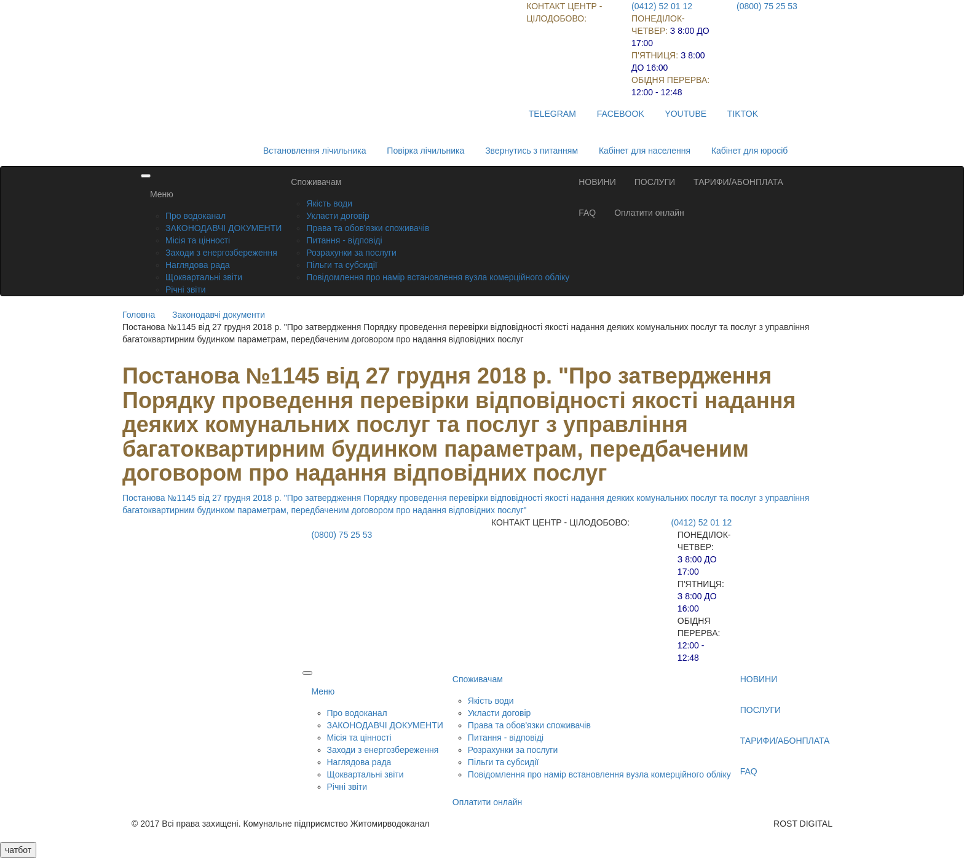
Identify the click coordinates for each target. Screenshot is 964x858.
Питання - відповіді (344, 240)
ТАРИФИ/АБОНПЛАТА (738, 182)
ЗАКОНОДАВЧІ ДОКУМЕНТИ (223, 228)
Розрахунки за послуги (351, 253)
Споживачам (316, 182)
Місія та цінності (197, 240)
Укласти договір (337, 216)
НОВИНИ (597, 182)
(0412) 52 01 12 (661, 6)
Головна (138, 315)
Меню (161, 194)
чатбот (18, 850)
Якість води (329, 203)
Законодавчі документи (218, 315)
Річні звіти (185, 289)
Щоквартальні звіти (203, 277)
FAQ (587, 213)
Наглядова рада (197, 265)
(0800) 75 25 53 (767, 6)
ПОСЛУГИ (654, 182)
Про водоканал (195, 216)
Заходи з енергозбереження (221, 253)
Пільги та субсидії (341, 265)
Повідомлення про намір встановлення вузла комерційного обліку (437, 277)
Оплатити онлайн (649, 213)
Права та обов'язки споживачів (367, 228)
